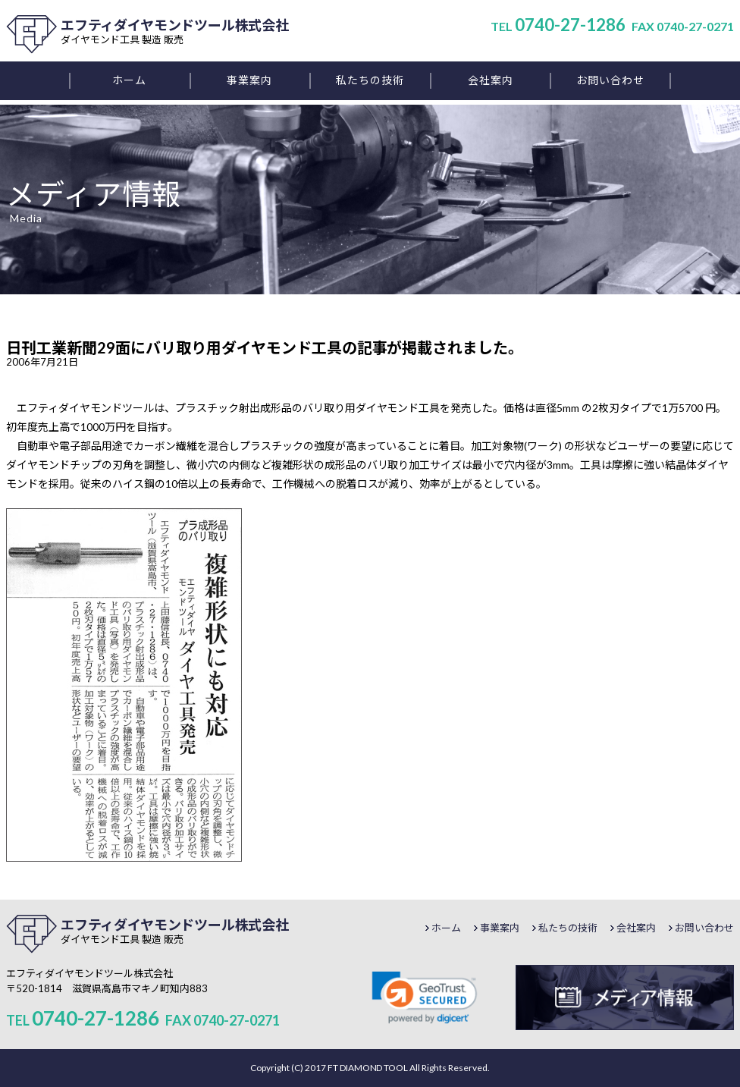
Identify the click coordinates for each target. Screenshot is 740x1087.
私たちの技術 (567, 928)
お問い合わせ (704, 928)
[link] (424, 997)
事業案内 (499, 928)
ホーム (446, 928)
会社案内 (636, 928)
